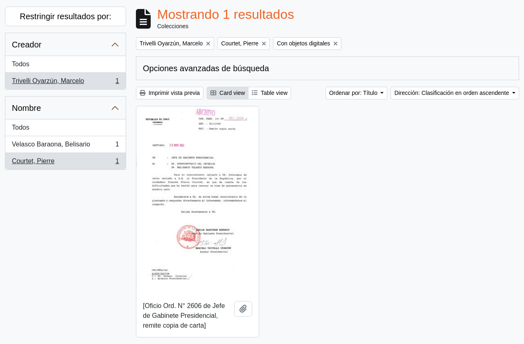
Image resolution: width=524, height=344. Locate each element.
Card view (227, 93)
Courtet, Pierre (65, 162)
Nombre (26, 107)
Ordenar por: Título (354, 93)
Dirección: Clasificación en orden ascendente (452, 93)
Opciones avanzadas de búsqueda (206, 68)
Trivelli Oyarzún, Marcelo (65, 82)
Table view (269, 93)
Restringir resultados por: (65, 16)
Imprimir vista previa (170, 93)
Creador (26, 44)
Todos (20, 64)
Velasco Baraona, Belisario (65, 146)
